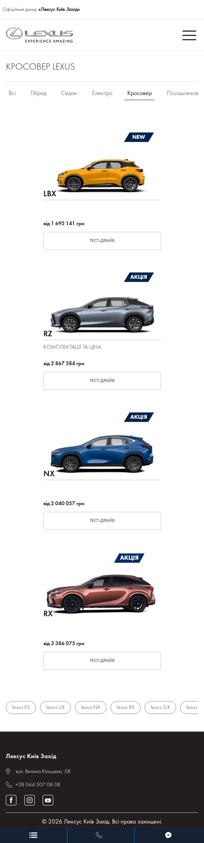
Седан (69, 93)
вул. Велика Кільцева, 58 (43, 771)
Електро (102, 93)
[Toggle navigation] (190, 35)
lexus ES (21, 707)
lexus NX (90, 707)
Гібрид (38, 93)
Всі (12, 93)
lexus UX (55, 707)
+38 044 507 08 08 (37, 784)
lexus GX (160, 707)
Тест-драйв (102, 241)
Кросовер (139, 93)
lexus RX (125, 707)
